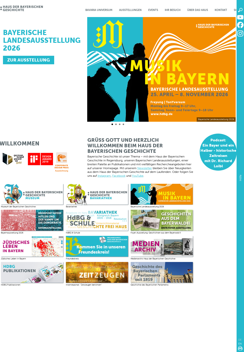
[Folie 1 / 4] (112, 124)
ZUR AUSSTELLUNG (28, 59)
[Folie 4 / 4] (123, 124)
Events (153, 10)
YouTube (137, 175)
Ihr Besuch (173, 10)
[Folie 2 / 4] (116, 124)
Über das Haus (197, 10)
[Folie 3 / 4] (120, 124)
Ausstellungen (130, 10)
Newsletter (144, 168)
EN (240, 343)
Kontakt (221, 10)
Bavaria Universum (98, 10)
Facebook (118, 175)
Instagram (104, 175)
